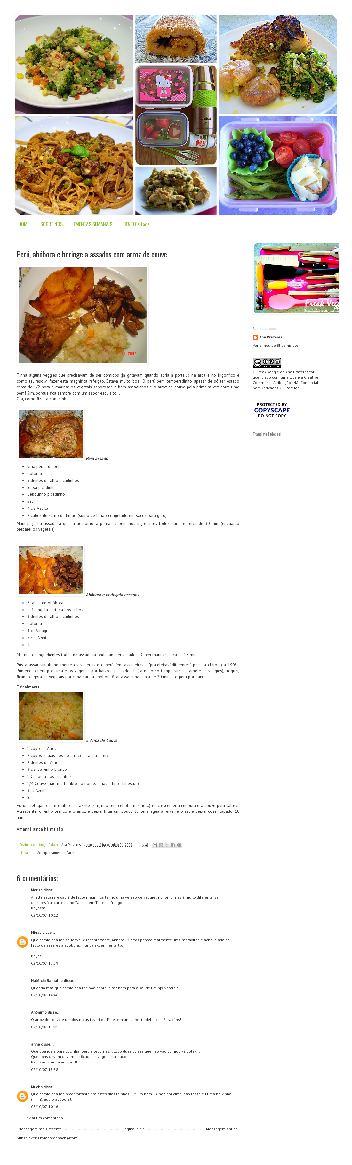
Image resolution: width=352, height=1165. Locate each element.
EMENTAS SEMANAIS (93, 224)
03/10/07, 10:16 (44, 1106)
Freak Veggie (268, 372)
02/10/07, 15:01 (44, 1026)
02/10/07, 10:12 (44, 915)
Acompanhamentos (51, 853)
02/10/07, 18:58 (44, 1069)
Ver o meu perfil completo (275, 345)
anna (35, 1044)
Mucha (37, 1086)
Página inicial (134, 1129)
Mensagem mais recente (40, 1129)
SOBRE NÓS (51, 224)
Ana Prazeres (270, 337)
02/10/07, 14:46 (44, 994)
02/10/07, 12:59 (44, 963)
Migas (36, 932)
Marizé (37, 889)
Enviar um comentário (44, 1117)
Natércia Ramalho (47, 980)
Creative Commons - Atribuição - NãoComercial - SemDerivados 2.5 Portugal (286, 382)
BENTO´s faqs (136, 224)
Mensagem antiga (222, 1129)
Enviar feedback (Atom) (58, 1138)
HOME (23, 224)
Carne (70, 853)
